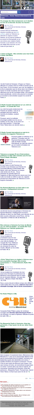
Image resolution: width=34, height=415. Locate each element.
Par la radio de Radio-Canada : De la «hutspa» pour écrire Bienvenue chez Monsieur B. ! (16, 395)
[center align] (19, 12)
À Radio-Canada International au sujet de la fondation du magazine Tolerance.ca (14, 133)
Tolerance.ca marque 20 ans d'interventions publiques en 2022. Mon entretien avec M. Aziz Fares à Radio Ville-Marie (15, 155)
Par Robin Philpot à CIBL (8, 294)
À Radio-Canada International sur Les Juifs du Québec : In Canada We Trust (15, 105)
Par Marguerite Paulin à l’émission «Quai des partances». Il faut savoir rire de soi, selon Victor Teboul (16, 325)
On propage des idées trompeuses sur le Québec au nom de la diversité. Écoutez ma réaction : (16, 21)
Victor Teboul (27, 2)
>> (33, 378)
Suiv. (30, 378)
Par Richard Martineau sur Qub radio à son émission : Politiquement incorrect (14, 188)
